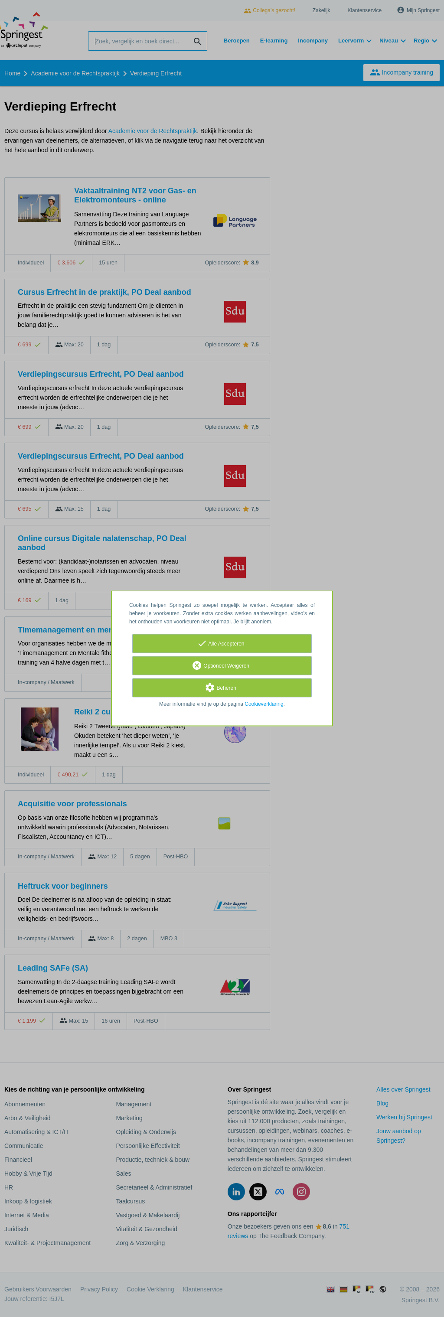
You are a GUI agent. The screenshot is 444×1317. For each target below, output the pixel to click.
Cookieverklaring (264, 704)
